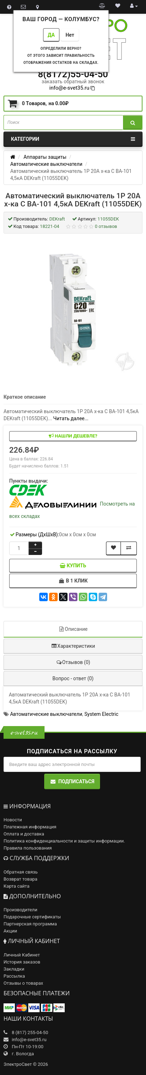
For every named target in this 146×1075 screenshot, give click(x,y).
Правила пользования (28, 848)
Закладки (14, 969)
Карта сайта (16, 886)
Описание (72, 629)
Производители (20, 909)
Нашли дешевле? (73, 436)
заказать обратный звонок (73, 81)
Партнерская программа (30, 923)
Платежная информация (30, 826)
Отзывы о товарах (23, 983)
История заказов (22, 962)
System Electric (101, 714)
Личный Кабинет (22, 955)
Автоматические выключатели (46, 714)
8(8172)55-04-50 (73, 74)
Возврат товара (20, 879)
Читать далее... (70, 418)
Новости (13, 819)
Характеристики (73, 646)
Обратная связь (21, 872)
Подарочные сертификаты (32, 916)
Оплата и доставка (24, 834)
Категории (73, 139)
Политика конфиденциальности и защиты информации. (64, 841)
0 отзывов (106, 226)
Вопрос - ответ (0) (72, 678)
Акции (10, 931)
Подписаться (72, 781)
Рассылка (14, 976)
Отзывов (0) (73, 662)
